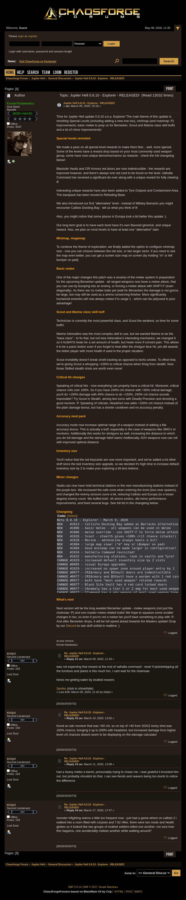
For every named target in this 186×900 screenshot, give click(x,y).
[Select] (72, 516)
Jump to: (130, 873)
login (21, 36)
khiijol (11, 653)
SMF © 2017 (90, 887)
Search (33, 73)
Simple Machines (108, 887)
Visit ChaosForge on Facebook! (37, 61)
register (32, 36)
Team (46, 73)
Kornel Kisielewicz (20, 103)
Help (20, 73)
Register (71, 73)
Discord (71, 625)
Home (10, 73)
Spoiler (61, 688)
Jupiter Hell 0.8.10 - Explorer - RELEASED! (89, 103)
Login (57, 73)
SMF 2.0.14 (74, 887)
